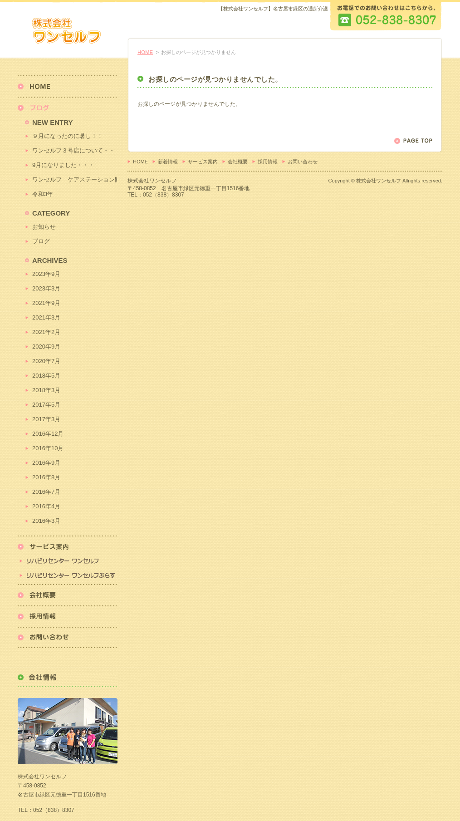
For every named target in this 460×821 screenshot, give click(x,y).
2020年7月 (46, 361)
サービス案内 (203, 161)
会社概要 (238, 161)
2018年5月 (46, 375)
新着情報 (168, 161)
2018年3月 (46, 390)
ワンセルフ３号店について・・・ (74, 150)
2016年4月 (46, 506)
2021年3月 (46, 317)
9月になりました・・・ (63, 165)
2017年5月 (46, 404)
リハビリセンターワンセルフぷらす (67, 576)
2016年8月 (46, 477)
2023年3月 (46, 288)
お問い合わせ (303, 161)
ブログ (41, 241)
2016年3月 (46, 520)
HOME (145, 52)
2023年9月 (46, 273)
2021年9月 (46, 303)
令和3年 (42, 194)
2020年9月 (46, 346)
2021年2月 (46, 332)
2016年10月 (48, 448)
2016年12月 (48, 433)
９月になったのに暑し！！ (67, 136)
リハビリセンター (67, 552)
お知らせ (44, 226)
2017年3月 (46, 419)
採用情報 (268, 161)
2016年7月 (46, 491)
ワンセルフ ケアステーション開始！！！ (74, 179)
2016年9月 (46, 462)
